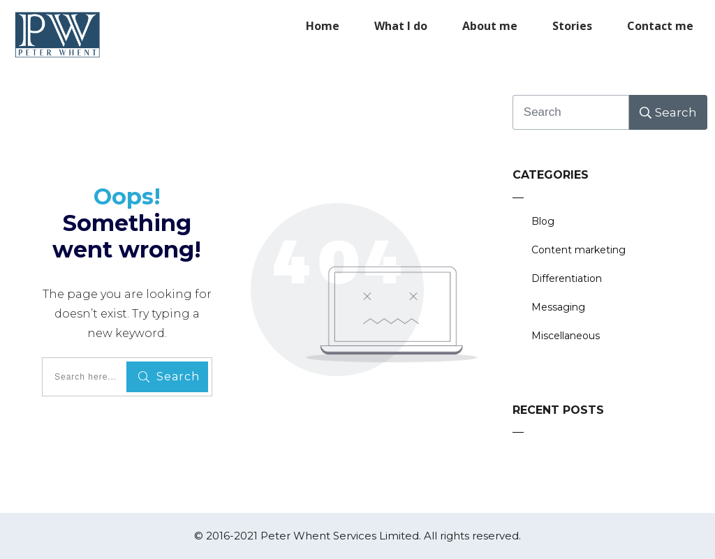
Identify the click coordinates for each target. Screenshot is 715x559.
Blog (542, 221)
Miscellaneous (565, 335)
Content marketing (578, 250)
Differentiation (566, 278)
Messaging (558, 307)
